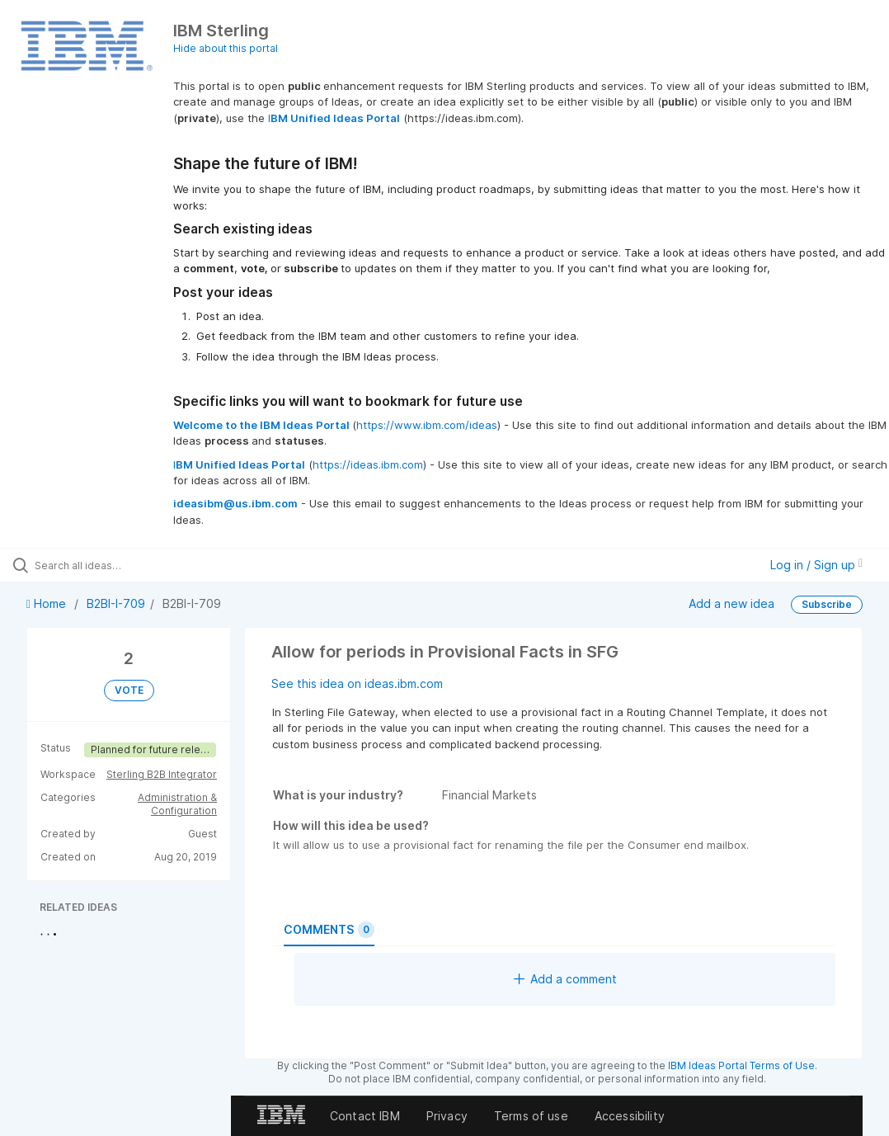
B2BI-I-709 (116, 603)
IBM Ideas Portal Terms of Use (741, 1065)
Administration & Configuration (177, 804)
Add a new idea (731, 603)
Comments (329, 930)
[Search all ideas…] (111, 565)
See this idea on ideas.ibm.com (357, 683)
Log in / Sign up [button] (816, 565)
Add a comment (565, 979)
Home (47, 603)
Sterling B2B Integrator (161, 774)
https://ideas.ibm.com (368, 464)
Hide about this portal (225, 48)
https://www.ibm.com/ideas (426, 424)
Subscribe (827, 604)
